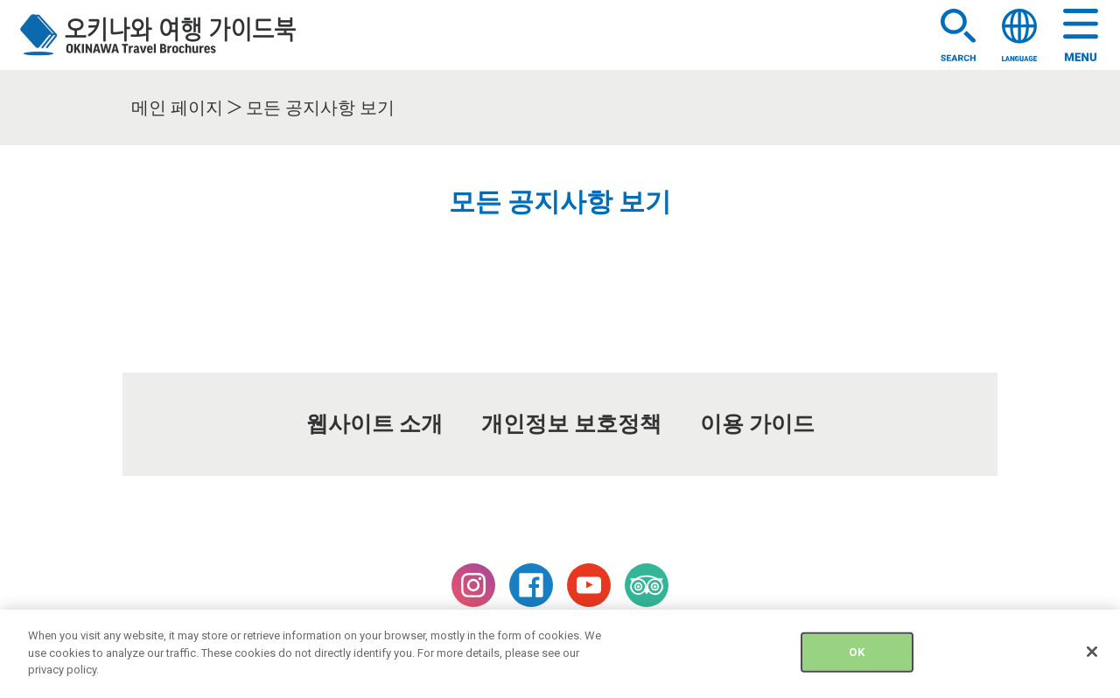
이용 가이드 (757, 423)
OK (856, 660)
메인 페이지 (177, 107)
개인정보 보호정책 (571, 423)
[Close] (1092, 661)
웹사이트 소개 (374, 423)
